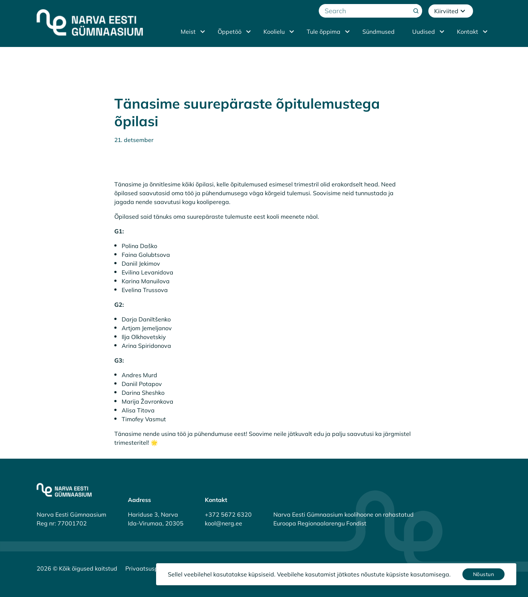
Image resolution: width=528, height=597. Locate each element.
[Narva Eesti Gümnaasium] (90, 22)
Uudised (423, 31)
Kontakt (467, 31)
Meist (188, 31)
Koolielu (274, 31)
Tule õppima (323, 31)
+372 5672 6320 (228, 514)
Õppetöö (229, 31)
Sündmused (378, 31)
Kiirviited (450, 11)
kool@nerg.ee (223, 523)
